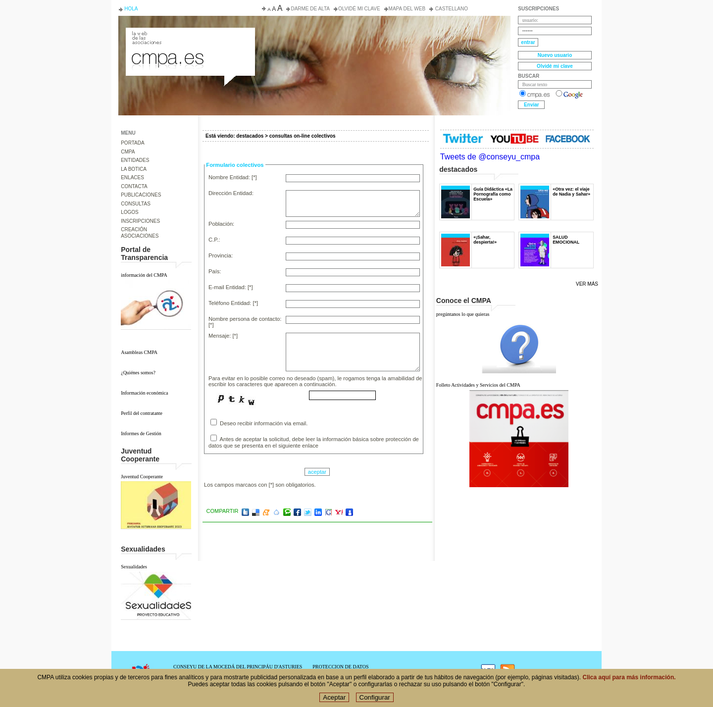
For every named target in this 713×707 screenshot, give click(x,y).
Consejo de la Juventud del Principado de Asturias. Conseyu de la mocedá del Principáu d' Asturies (190, 37)
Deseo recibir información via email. (258, 422)
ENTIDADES (135, 160)
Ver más (587, 284)
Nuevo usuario (555, 55)
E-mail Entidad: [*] (230, 287)
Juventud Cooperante (142, 476)
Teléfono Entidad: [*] (233, 303)
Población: (221, 224)
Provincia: (220, 255)
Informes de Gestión (141, 433)
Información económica (144, 393)
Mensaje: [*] (223, 336)
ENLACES (132, 177)
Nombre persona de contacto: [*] (244, 322)
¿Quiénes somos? (138, 372)
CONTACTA (134, 186)
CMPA (128, 151)
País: (214, 271)
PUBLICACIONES (141, 195)
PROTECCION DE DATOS (340, 666)
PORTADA (132, 143)
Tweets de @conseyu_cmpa (490, 156)
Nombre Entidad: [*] (232, 177)
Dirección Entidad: (231, 193)
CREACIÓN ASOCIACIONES (139, 233)
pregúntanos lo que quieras (462, 314)
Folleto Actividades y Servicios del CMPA (478, 385)
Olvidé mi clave (359, 8)
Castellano (451, 8)
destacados (249, 136)
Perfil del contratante (141, 413)
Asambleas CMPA (139, 352)
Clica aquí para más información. (629, 684)
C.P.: (214, 240)
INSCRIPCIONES (140, 221)
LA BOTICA (134, 169)
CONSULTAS (136, 203)
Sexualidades (134, 566)
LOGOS (130, 212)
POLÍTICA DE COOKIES (338, 672)
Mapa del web (407, 8)
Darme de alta (310, 8)
